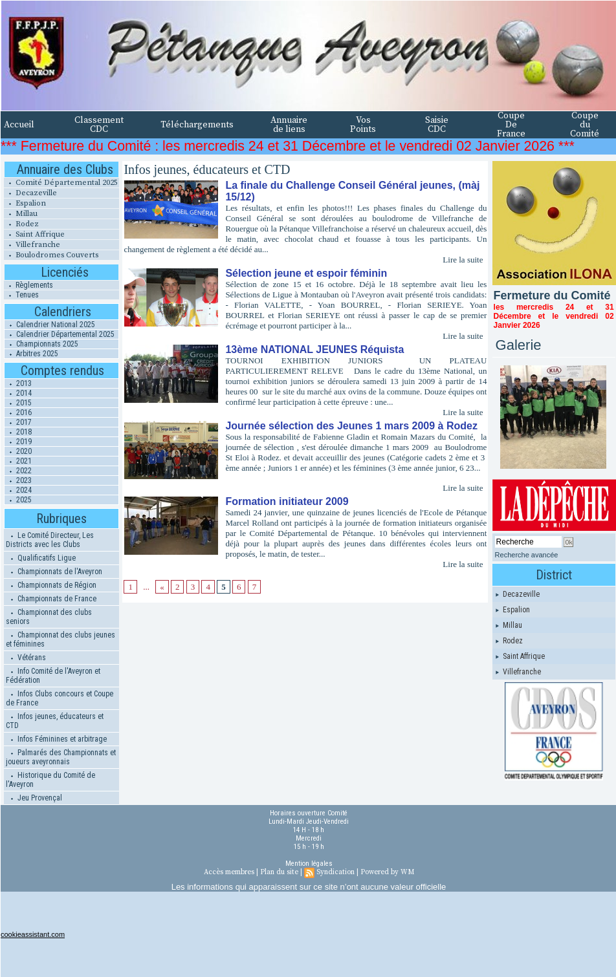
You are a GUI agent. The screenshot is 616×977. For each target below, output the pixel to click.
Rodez (21, 224)
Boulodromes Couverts (51, 255)
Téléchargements (197, 124)
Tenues (21, 294)
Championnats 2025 (41, 344)
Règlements (28, 285)
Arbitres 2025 (31, 353)
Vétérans (26, 657)
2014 (18, 393)
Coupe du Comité (584, 124)
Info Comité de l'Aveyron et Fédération (53, 676)
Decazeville (30, 193)
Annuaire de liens (288, 125)
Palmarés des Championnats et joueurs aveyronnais (61, 757)
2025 (18, 499)
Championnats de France (51, 598)
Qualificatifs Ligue (41, 558)
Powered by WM (387, 872)
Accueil (19, 124)
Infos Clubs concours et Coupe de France (59, 698)
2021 (18, 461)
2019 (18, 441)
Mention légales (309, 863)
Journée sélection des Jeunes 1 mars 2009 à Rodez (351, 425)
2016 (18, 412)
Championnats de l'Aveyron (54, 571)
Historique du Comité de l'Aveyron (50, 780)
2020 (18, 451)
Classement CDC (99, 125)
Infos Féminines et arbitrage (56, 739)
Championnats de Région (51, 585)
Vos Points (363, 125)
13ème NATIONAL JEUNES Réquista (314, 349)
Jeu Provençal (34, 797)
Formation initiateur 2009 (286, 501)
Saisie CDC (436, 125)
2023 (18, 480)
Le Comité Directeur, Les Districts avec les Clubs (50, 540)
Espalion (25, 203)
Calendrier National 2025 (50, 324)
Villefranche (32, 245)
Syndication (335, 872)
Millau (21, 214)
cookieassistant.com (33, 934)
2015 (18, 402)
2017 (18, 422)
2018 (18, 431)
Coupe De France (511, 124)
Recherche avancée (526, 555)
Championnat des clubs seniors (49, 617)
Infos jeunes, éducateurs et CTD (55, 721)
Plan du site (279, 872)
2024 (18, 490)
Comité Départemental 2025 (61, 183)
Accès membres (229, 872)
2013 (18, 383)
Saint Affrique (34, 234)
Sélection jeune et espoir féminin (306, 273)
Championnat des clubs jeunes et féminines (60, 639)
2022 (18, 470)
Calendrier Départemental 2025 (60, 334)
